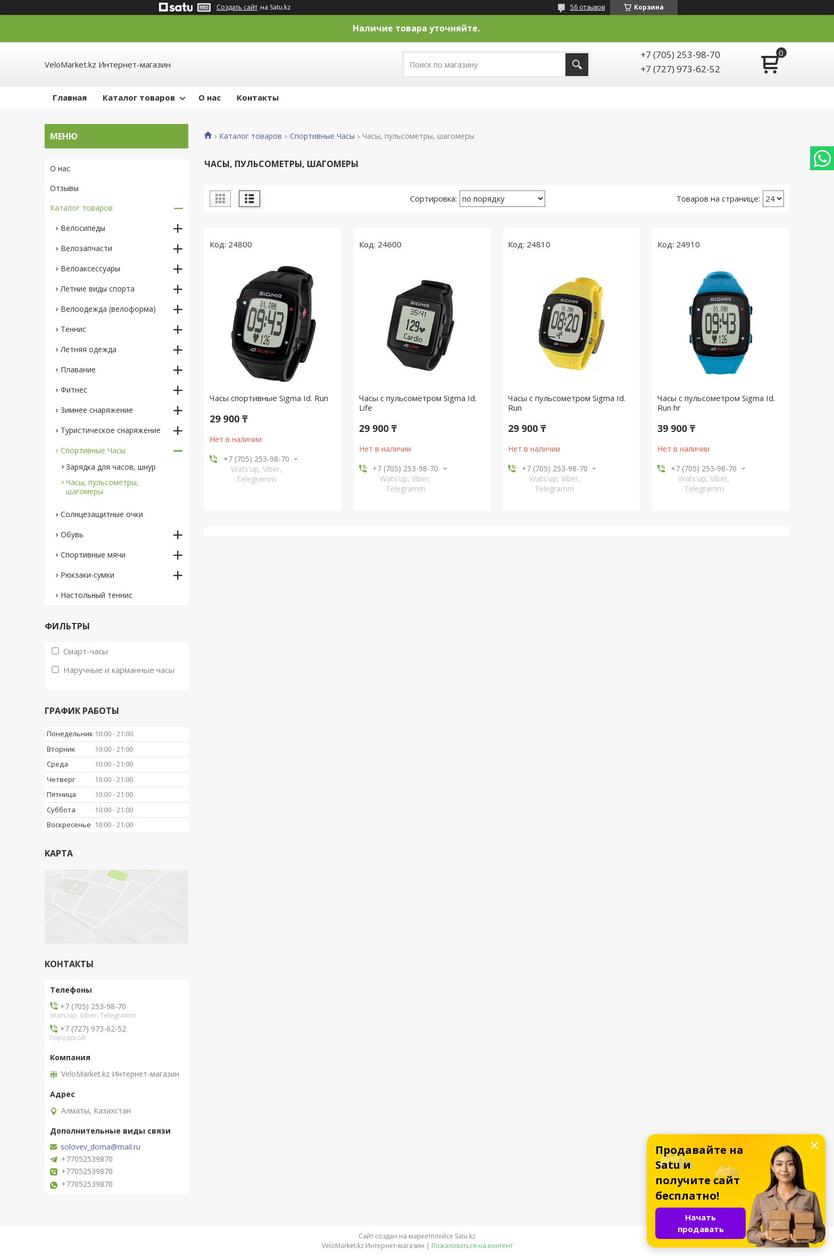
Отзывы (64, 188)
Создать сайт (236, 7)
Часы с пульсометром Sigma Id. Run (567, 402)
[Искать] (576, 64)
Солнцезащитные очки (102, 514)
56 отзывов (587, 7)
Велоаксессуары (90, 268)
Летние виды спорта (98, 289)
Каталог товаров (139, 97)
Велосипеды (83, 228)
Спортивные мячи (93, 555)
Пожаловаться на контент (472, 1245)
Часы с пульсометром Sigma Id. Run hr (716, 402)
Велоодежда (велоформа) (108, 309)
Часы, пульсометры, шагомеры (102, 486)
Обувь (72, 534)
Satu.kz (465, 1236)
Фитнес (74, 390)
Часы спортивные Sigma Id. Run (269, 398)
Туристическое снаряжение (111, 430)
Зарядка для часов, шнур (111, 467)
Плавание (78, 369)
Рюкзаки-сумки (87, 575)
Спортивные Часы (322, 136)
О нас (209, 97)
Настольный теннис (96, 595)
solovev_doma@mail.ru (100, 1147)
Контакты (258, 97)
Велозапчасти (86, 248)
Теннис (73, 329)
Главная (70, 97)
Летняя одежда (88, 349)
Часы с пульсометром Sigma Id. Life (418, 402)
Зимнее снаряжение (97, 410)
